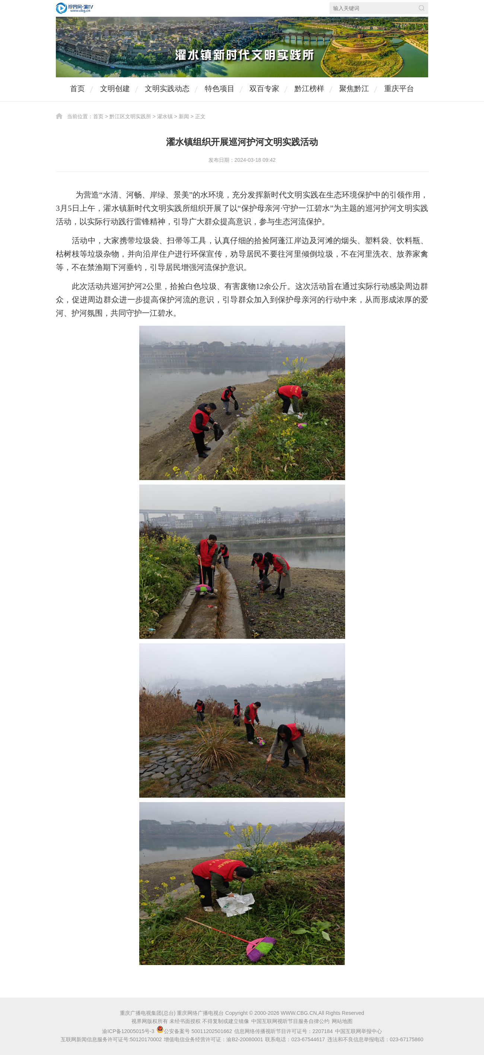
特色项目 (220, 88)
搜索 (421, 8)
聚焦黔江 (354, 88)
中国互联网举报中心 (358, 1031)
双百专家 (264, 88)
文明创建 (115, 88)
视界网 (74, 8)
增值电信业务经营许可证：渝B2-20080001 (213, 1039)
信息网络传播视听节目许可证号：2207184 (283, 1031)
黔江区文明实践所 (130, 116)
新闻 (184, 116)
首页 (77, 88)
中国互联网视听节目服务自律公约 (290, 1021)
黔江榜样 (309, 88)
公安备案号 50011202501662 (194, 1031)
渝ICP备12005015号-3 (128, 1031)
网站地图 (342, 1021)
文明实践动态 (167, 88)
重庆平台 (399, 88)
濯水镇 (165, 116)
